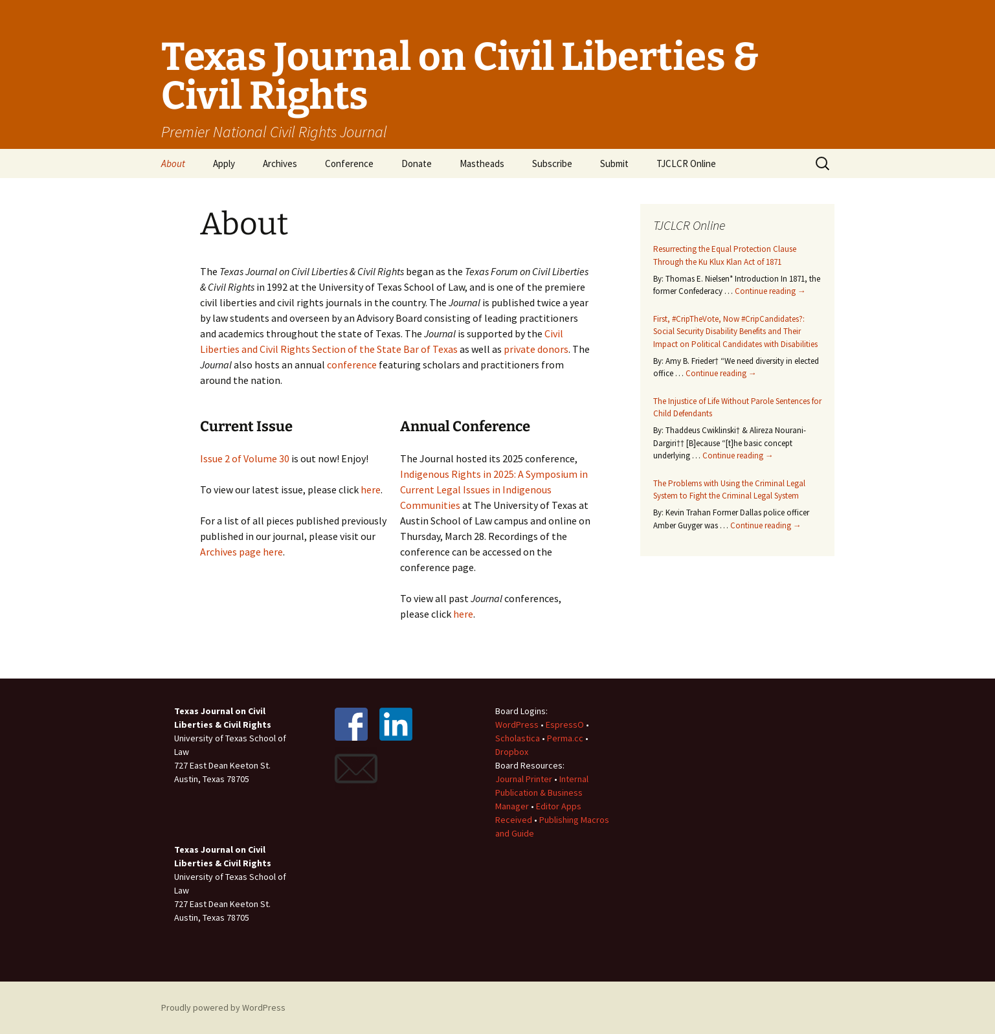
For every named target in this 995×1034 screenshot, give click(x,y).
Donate (416, 163)
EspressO (565, 724)
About (173, 163)
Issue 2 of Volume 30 (244, 458)
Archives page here (241, 551)
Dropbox (511, 752)
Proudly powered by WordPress (223, 1007)
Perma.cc (565, 738)
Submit (614, 163)
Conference (349, 163)
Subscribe (552, 163)
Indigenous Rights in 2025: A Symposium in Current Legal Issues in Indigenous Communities (494, 489)
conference (352, 364)
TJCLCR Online (686, 163)
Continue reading (770, 291)
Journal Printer (524, 779)
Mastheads (482, 163)
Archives (280, 163)
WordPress (517, 724)
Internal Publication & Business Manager (541, 792)
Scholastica (517, 738)
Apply (224, 163)
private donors (536, 349)
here (371, 489)
